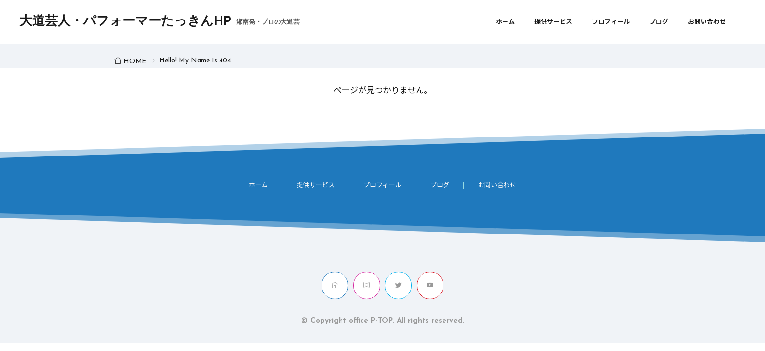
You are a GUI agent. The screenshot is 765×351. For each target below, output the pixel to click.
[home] (335, 285)
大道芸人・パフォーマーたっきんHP (160, 22)
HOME (134, 61)
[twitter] (398, 285)
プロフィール (611, 22)
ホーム (505, 22)
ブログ (658, 22)
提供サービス (553, 22)
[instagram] (366, 285)
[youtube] (430, 285)
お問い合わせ (707, 22)
